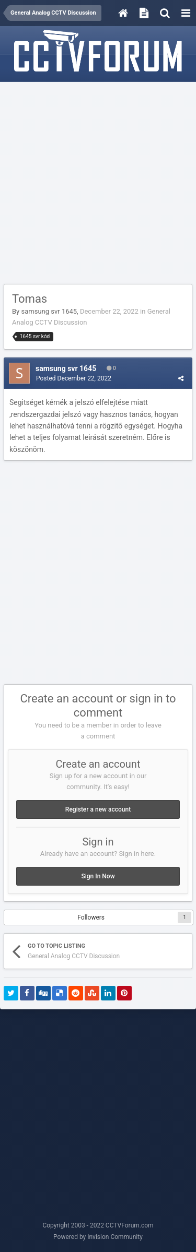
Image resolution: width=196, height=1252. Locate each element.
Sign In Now (97, 876)
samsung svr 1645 (49, 311)
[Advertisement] (98, 183)
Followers (91, 917)
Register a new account (98, 809)
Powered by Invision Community (98, 1237)
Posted (73, 378)
